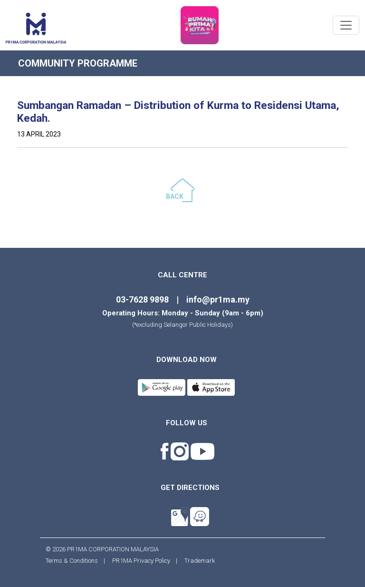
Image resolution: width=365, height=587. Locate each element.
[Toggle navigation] (346, 25)
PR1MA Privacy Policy (141, 560)
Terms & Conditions (75, 560)
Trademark (197, 560)
